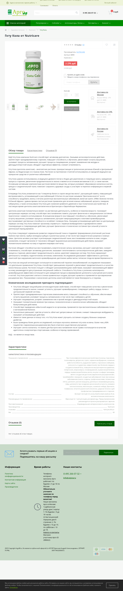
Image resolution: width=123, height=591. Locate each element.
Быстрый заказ (71, 109)
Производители (11, 487)
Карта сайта (10, 483)
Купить (94, 82)
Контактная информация (15, 480)
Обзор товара (16, 150)
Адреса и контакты (51, 532)
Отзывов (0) (51, 150)
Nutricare (80, 52)
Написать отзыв (104, 423)
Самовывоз (44, 5)
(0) (83, 45)
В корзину (71, 101)
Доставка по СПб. (105, 112)
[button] (21, 3)
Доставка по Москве (102, 93)
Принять (112, 585)
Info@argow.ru (69, 478)
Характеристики (34, 150)
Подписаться (108, 452)
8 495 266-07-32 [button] (72, 473)
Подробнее (14, 587)
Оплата (55, 5)
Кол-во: (67, 91)
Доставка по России (102, 130)
